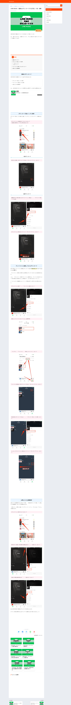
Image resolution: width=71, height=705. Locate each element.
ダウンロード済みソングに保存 (18, 61)
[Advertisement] (26, 46)
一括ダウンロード (16, 63)
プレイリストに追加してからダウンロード (19, 66)
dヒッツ (47, 18)
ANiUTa (47, 14)
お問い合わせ (32, 702)
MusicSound (12, 1)
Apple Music (48, 16)
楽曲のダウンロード (16, 59)
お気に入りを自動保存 (16, 68)
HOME (35, 700)
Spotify (47, 22)
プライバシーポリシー (38, 702)
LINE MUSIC (40, 635)
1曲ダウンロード (16, 64)
